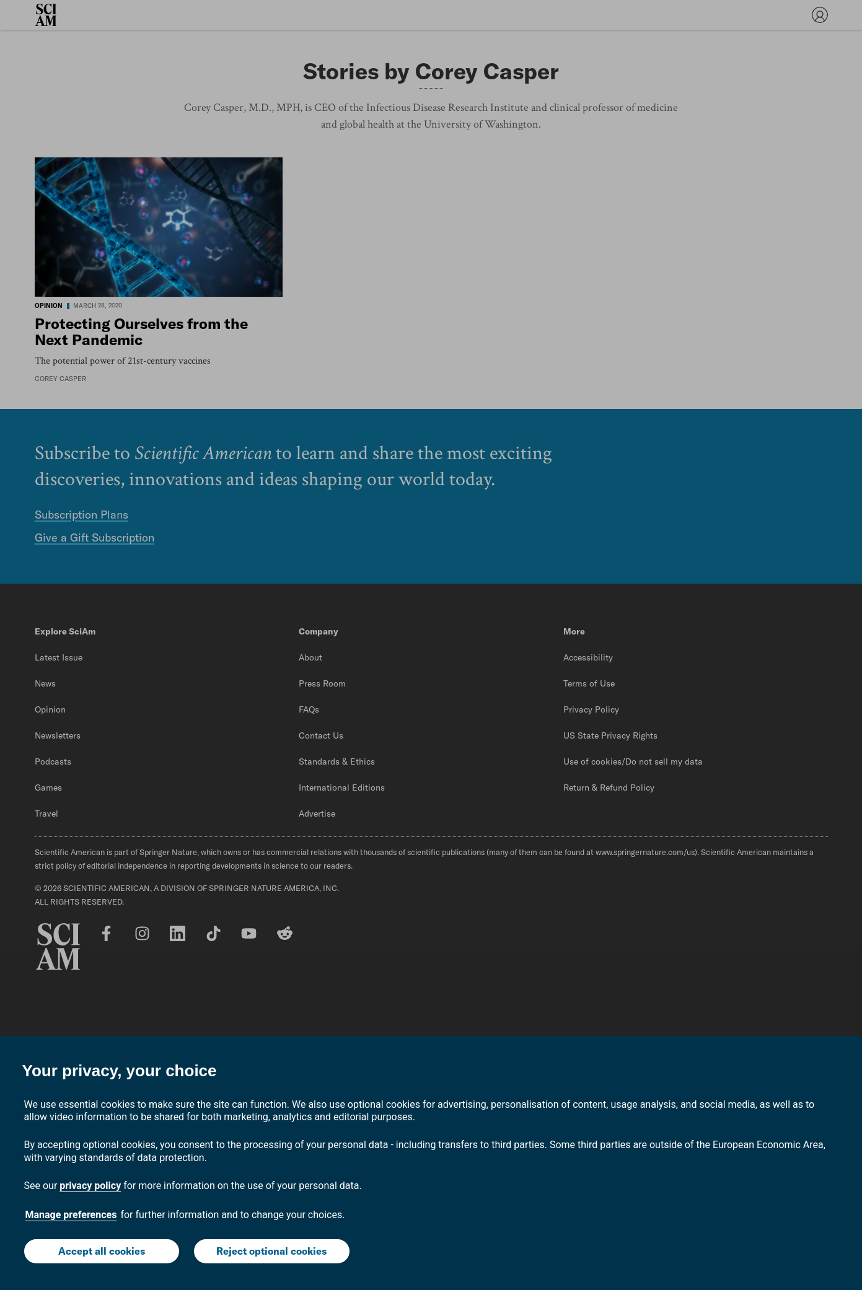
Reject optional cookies (271, 1251)
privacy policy (90, 1185)
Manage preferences (71, 1215)
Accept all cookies (101, 1251)
